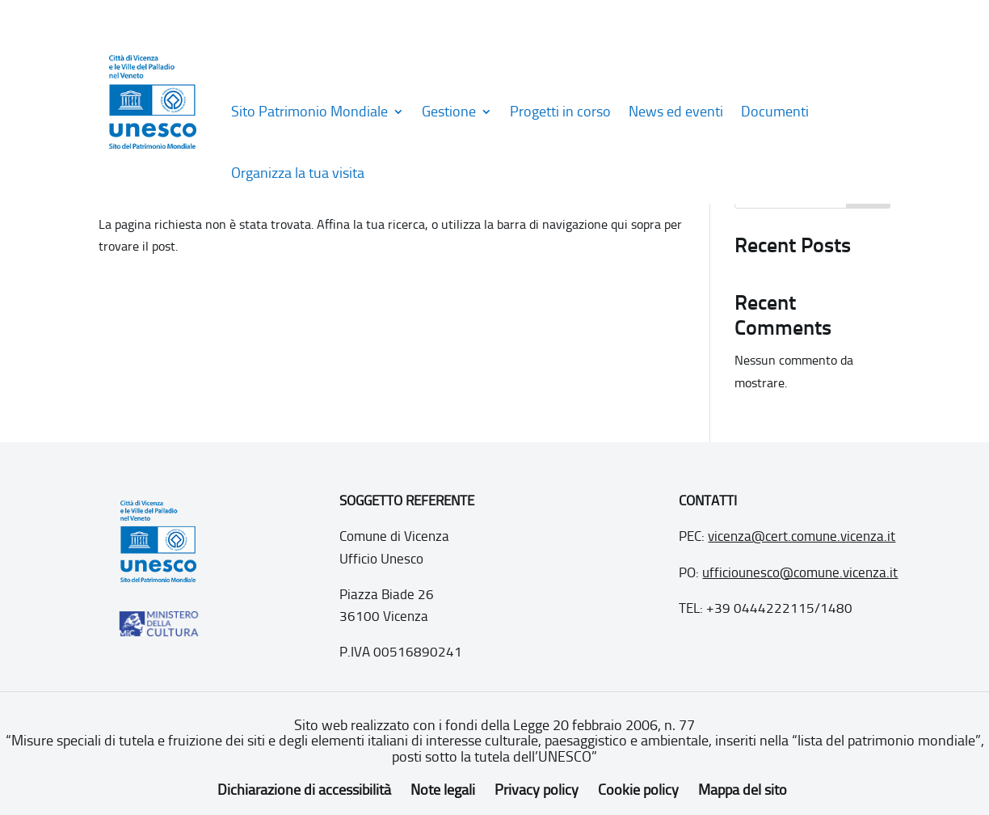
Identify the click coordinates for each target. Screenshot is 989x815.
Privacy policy (536, 790)
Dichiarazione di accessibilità (304, 790)
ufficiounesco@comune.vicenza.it (800, 572)
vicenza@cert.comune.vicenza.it (801, 536)
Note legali (442, 790)
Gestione (449, 111)
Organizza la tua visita (297, 173)
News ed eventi (676, 111)
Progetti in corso (560, 111)
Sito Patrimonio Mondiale (309, 111)
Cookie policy (638, 790)
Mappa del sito (742, 790)
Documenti (775, 111)
